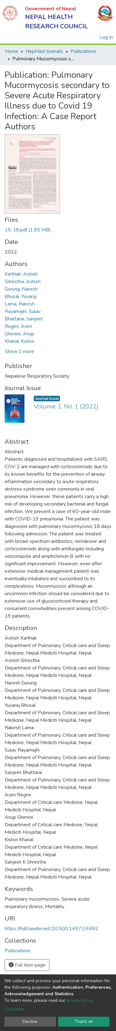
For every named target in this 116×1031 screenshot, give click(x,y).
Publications (84, 51)
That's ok (84, 1021)
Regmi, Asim (18, 326)
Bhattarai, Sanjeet (24, 318)
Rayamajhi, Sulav (23, 311)
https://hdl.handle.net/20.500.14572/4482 (51, 928)
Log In (107, 37)
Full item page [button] (27, 965)
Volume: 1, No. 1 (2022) (66, 406)
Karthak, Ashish (21, 274)
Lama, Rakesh (20, 304)
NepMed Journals (44, 51)
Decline (30, 1021)
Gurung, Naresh (21, 289)
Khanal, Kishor (19, 341)
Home (11, 51)
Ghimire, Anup (19, 333)
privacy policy (80, 1000)
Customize (14, 1009)
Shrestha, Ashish (23, 281)
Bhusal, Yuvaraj (21, 296)
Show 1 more (19, 351)
